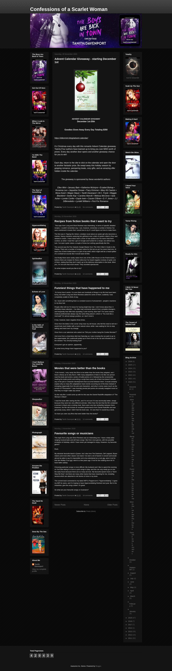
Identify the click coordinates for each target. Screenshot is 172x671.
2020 (130, 382)
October (132, 560)
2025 (130, 365)
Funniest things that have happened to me (82, 288)
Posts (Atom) (91, 511)
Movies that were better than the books (80, 368)
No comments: (88, 207)
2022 (130, 375)
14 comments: (88, 274)
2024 (130, 368)
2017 (130, 625)
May (132, 587)
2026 (130, 361)
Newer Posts (60, 505)
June (132, 582)
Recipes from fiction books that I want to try (83, 221)
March (132, 596)
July (132, 579)
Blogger (98, 666)
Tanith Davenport (39, 565)
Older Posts (112, 505)
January (132, 611)
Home (86, 505)
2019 (130, 618)
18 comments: (88, 495)
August (133, 573)
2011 (130, 638)
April (132, 591)
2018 (130, 621)
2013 (130, 631)
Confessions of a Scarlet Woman (69, 9)
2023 (130, 372)
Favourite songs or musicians (74, 433)
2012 (130, 635)
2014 (130, 628)
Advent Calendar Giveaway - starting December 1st (132, 416)
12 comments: (88, 419)
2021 (130, 379)
